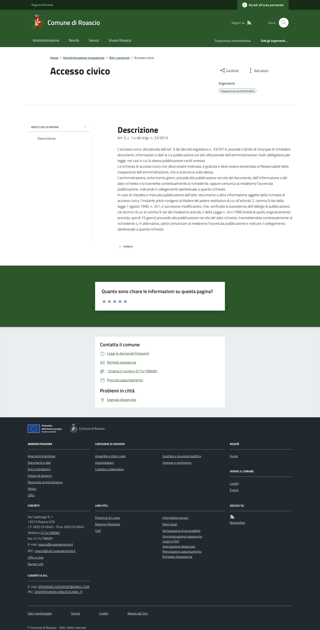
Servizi (94, 40)
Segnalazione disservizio (178, 546)
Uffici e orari (36, 557)
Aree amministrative (41, 456)
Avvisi (234, 456)
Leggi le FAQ (170, 541)
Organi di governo (40, 475)
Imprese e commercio (176, 462)
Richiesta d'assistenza (177, 556)
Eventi (234, 489)
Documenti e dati (39, 462)
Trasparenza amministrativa (232, 40)
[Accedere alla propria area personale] (263, 5)
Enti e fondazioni (39, 469)
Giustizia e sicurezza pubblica (181, 456)
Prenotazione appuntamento (181, 551)
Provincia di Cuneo (107, 517)
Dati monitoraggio (40, 613)
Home (54, 57)
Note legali (169, 524)
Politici (32, 488)
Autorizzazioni (104, 462)
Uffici (31, 495)
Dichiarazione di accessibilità (181, 530)
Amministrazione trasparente (83, 57)
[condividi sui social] (229, 70)
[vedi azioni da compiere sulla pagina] (258, 70)
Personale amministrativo (45, 482)
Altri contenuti (119, 57)
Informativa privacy (175, 517)
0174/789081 (50, 532)
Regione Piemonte (42, 5)
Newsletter (237, 522)
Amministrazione (46, 40)
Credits (103, 613)
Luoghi (234, 483)
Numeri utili (35, 563)
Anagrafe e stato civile (110, 456)
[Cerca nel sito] (282, 23)
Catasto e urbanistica (109, 469)
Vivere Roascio (120, 40)
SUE (98, 530)
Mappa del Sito (138, 613)
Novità (74, 40)
